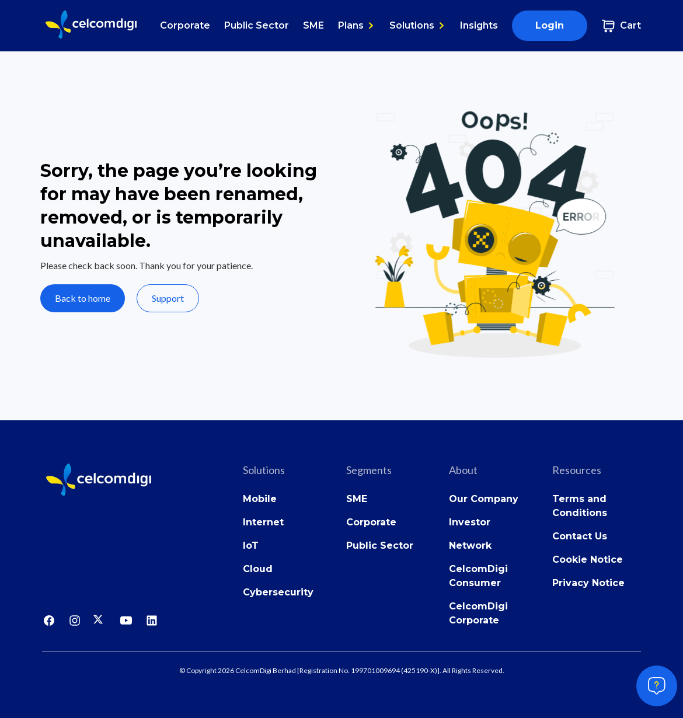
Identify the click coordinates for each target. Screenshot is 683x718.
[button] (356, 26)
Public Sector (256, 25)
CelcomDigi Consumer (478, 575)
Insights (479, 25)
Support (168, 298)
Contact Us (579, 536)
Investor (469, 522)
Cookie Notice (587, 559)
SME (313, 25)
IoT (251, 545)
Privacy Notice (588, 582)
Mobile (260, 498)
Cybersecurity (278, 592)
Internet (263, 522)
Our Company (483, 498)
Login (549, 25)
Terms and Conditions (579, 505)
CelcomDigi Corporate (478, 613)
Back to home (82, 298)
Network (470, 545)
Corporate (185, 25)
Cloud (258, 568)
